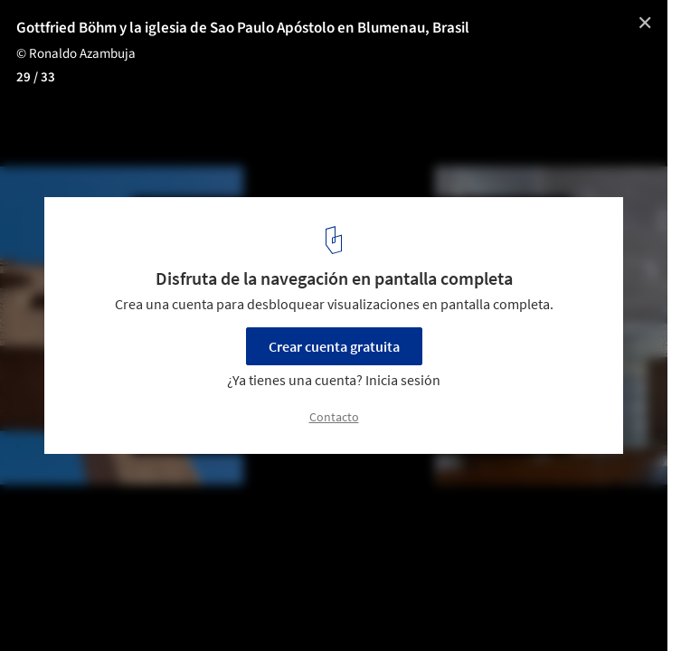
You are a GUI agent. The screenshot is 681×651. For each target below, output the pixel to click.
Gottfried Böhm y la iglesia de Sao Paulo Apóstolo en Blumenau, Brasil (242, 28)
